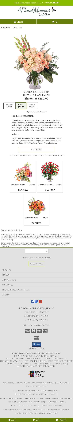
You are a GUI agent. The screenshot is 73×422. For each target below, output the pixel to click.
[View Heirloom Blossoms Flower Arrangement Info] (23, 172)
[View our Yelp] (40, 302)
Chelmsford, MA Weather (24, 390)
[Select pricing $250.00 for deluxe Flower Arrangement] (21, 106)
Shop (18, 21)
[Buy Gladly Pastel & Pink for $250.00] (36, 149)
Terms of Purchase (37, 413)
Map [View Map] (36, 419)
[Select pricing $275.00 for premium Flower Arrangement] (32, 106)
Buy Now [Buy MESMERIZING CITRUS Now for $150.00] (36, 223)
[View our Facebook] (32, 302)
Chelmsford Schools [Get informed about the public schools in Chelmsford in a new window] (29, 361)
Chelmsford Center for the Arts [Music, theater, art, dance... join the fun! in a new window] (57, 361)
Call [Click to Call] (12, 419)
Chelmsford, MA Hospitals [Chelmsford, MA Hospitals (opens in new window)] (43, 383)
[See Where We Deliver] (36, 263)
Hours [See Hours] (61, 419)
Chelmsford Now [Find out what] (8, 361)
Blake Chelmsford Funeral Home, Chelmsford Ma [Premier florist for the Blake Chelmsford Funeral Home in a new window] (36, 353)
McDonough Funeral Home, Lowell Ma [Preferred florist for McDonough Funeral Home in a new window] (25, 358)
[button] (36, 344)
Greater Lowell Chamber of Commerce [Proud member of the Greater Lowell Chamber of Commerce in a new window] (36, 366)
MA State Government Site (48, 390)
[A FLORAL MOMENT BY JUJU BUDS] (36, 16)
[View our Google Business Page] (36, 302)
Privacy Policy (21, 413)
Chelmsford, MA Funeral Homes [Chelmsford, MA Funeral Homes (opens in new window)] (16, 383)
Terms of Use (52, 413)
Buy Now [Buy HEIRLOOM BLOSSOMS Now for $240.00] (23, 189)
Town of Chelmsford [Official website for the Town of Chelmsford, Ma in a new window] (55, 358)
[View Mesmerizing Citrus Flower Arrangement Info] (37, 205)
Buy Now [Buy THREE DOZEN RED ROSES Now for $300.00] (50, 189)
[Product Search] (37, 251)
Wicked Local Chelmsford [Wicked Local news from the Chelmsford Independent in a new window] (19, 363)
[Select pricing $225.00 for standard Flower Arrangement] (9, 106)
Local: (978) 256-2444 (36, 319)
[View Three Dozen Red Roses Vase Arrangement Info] (50, 172)
